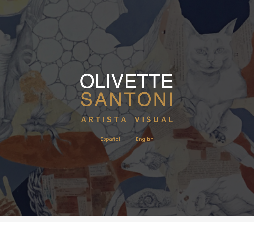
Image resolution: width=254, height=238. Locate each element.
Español (110, 138)
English (145, 138)
